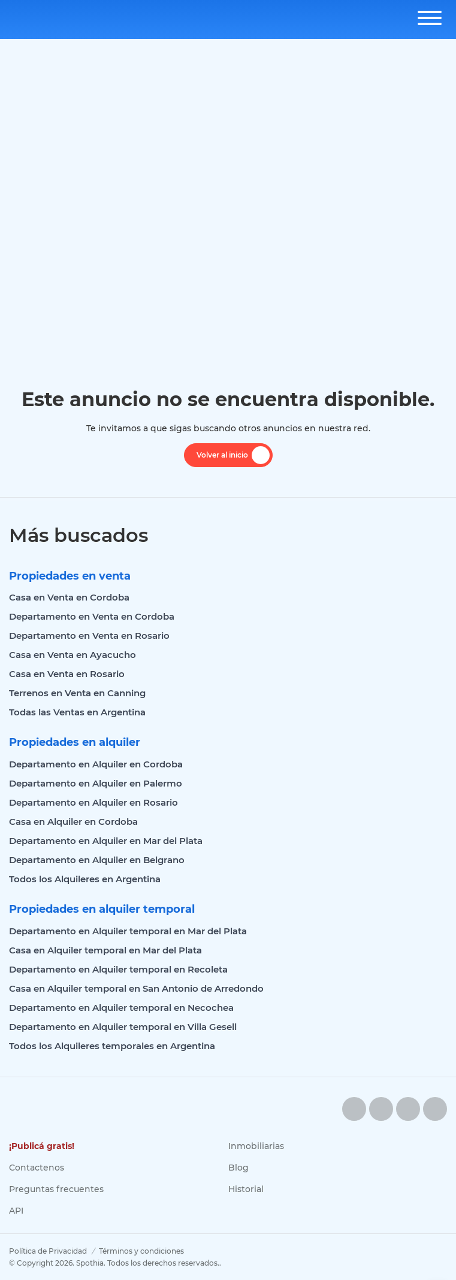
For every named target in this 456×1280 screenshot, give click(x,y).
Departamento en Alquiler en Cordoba (96, 764)
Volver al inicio (233, 455)
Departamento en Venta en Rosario (89, 635)
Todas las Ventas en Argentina (77, 712)
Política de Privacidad (48, 1251)
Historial (246, 1189)
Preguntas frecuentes (56, 1189)
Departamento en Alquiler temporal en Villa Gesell (123, 1026)
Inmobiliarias (256, 1146)
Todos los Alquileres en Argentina (85, 879)
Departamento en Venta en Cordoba (91, 616)
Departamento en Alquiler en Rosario (93, 802)
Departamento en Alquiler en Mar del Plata (106, 840)
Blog (238, 1167)
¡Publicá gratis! (41, 1146)
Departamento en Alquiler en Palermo (95, 783)
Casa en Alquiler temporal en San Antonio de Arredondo (136, 988)
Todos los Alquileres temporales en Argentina (112, 1046)
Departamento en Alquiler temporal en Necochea (121, 1007)
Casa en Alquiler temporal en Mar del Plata (105, 950)
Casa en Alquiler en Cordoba (73, 821)
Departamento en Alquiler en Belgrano (97, 859)
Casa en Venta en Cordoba (69, 597)
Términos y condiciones (141, 1251)
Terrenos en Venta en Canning (77, 693)
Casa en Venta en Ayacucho (72, 654)
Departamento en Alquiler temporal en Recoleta (118, 969)
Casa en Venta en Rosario (67, 673)
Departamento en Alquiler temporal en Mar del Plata (128, 931)
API (16, 1210)
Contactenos (36, 1167)
